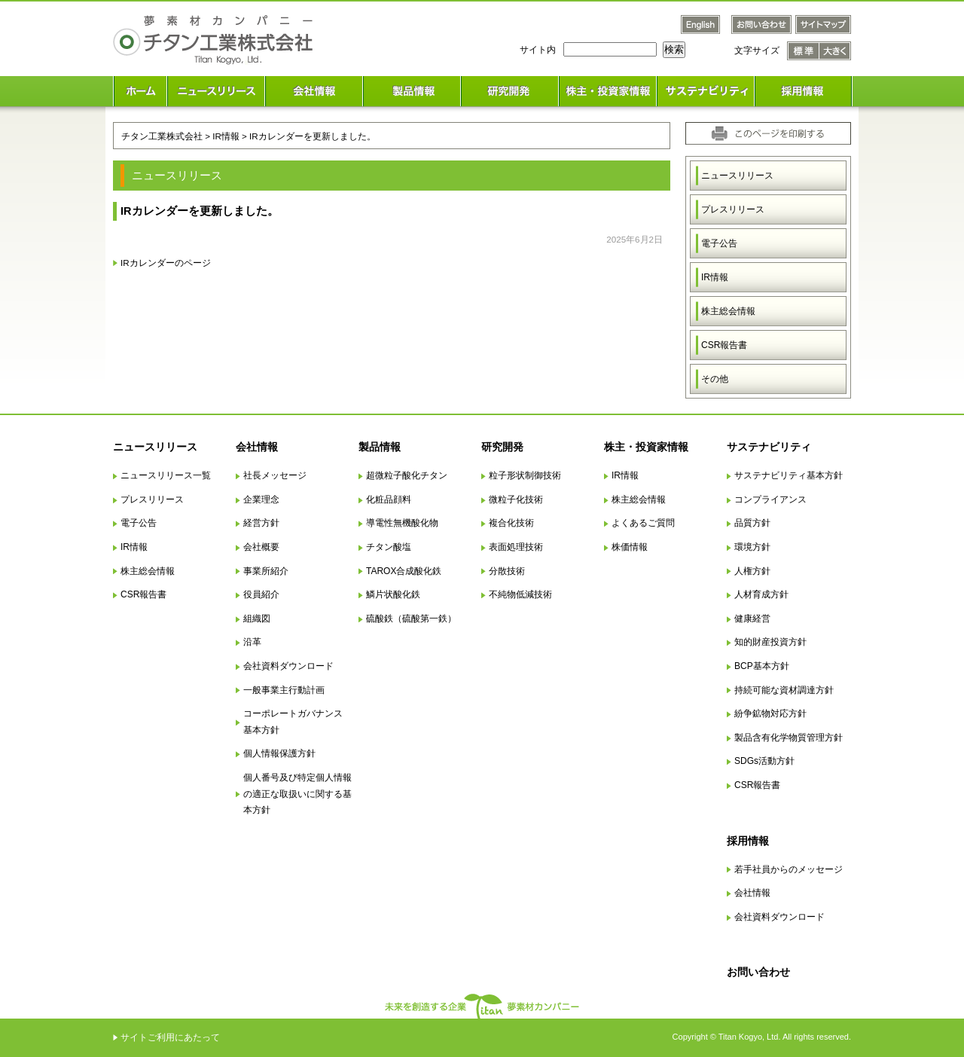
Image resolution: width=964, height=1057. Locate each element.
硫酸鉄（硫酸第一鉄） (411, 618)
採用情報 (748, 841)
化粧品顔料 (388, 499)
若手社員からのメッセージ (788, 869)
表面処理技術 (516, 547)
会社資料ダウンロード (288, 666)
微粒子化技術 (516, 499)
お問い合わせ (758, 972)
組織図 (256, 618)
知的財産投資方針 (770, 642)
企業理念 (261, 499)
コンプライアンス (770, 499)
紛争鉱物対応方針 (770, 713)
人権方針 (752, 571)
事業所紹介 (265, 571)
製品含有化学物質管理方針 (788, 737)
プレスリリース (732, 209)
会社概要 (261, 547)
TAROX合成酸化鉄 (403, 571)
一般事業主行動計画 (284, 690)
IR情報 (714, 277)
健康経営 (752, 618)
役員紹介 (261, 594)
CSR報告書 (724, 345)
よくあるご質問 (643, 523)
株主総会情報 (728, 311)
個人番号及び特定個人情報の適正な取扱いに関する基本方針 (297, 793)
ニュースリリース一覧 (165, 475)
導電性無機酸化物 (402, 523)
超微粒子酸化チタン (406, 475)
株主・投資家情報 (646, 447)
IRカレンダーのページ (165, 262)
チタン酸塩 (388, 547)
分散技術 (507, 571)
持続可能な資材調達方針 (784, 690)
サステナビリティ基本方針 (788, 475)
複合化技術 (511, 523)
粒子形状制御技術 (525, 475)
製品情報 (379, 447)
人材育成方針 (761, 594)
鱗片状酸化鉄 (393, 594)
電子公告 (719, 243)
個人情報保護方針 (279, 753)
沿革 (252, 642)
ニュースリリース (737, 175)
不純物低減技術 (520, 594)
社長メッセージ (275, 475)
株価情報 (630, 547)
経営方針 (261, 523)
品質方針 (752, 523)
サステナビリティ (769, 447)
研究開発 (502, 447)
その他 (714, 379)
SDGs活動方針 (764, 761)
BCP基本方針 (761, 666)
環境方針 (752, 547)
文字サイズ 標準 (803, 50)
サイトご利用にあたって (170, 1037)
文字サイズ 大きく (835, 50)
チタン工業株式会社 (162, 136)
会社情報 (257, 447)
